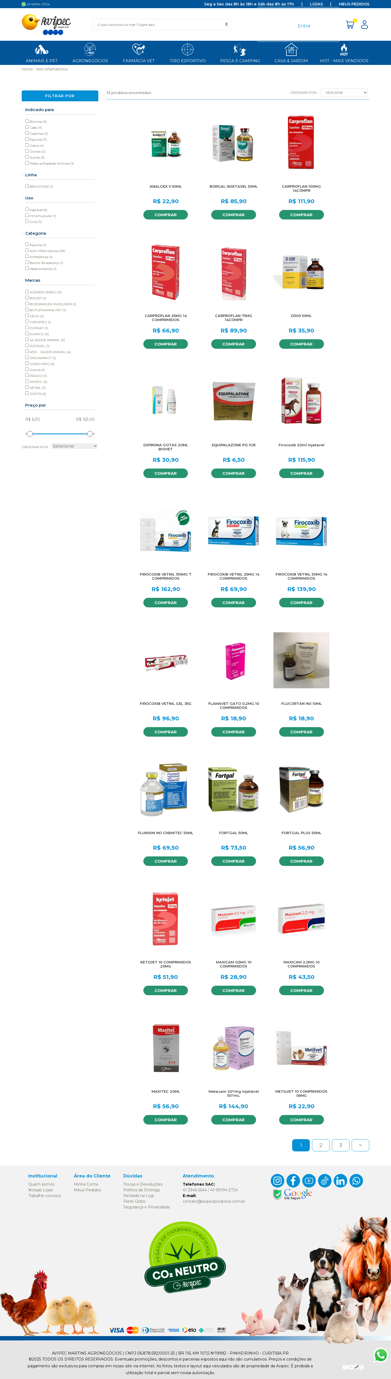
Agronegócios (90, 52)
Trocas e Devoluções (143, 1184)
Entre (304, 26)
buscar (226, 24)
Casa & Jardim (291, 52)
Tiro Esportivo (188, 52)
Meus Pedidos (354, 4)
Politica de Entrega (141, 1190)
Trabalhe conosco (44, 1195)
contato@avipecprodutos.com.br (214, 1201)
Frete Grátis (134, 1201)
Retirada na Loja (138, 1195)
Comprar (165, 214)
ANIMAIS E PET (42, 52)
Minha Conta (86, 1184)
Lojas (316, 4)
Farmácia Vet (139, 52)
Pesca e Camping (240, 52)
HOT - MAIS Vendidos (344, 52)
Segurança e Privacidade (146, 1207)
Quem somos (41, 1184)
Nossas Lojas (40, 1190)
